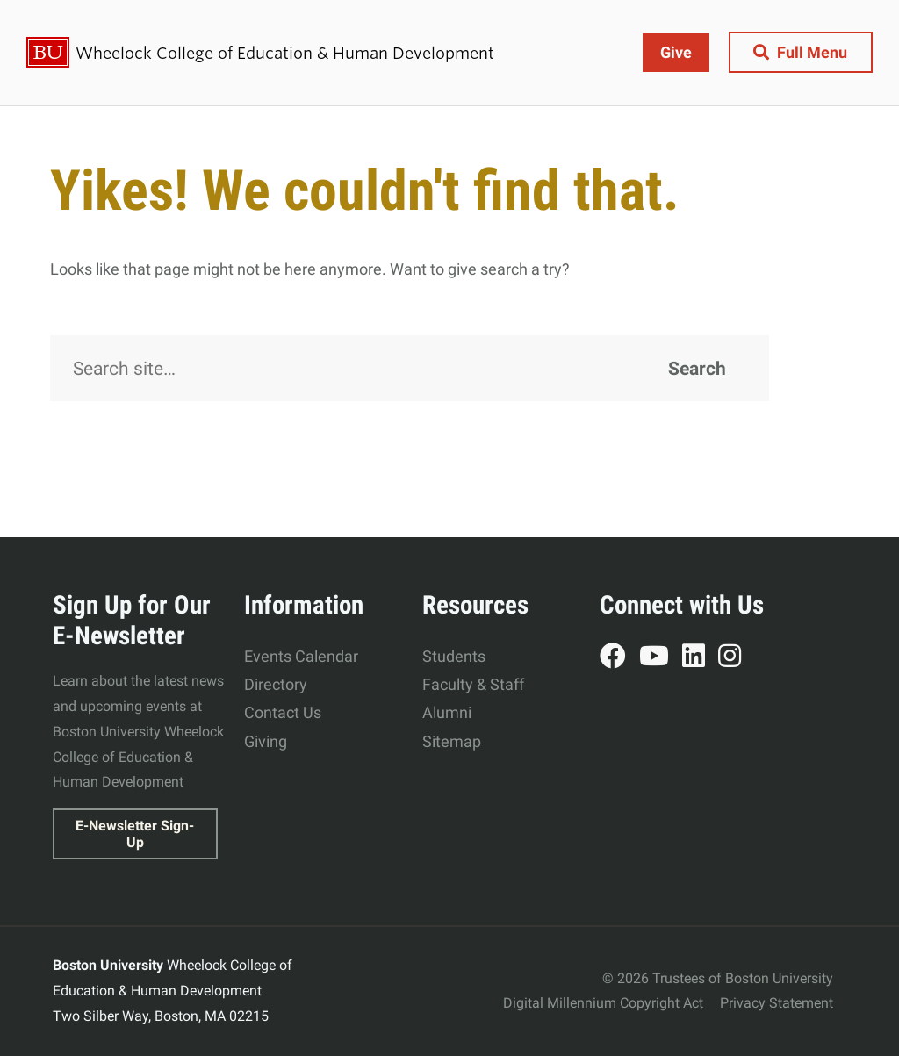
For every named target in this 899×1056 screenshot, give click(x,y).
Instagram (736, 658)
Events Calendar (301, 656)
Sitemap (451, 741)
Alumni (446, 712)
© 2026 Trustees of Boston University (717, 978)
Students (453, 656)
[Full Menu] (800, 52)
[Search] (409, 368)
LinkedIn (700, 658)
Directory (275, 684)
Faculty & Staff (473, 684)
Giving (265, 741)
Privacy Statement (776, 1003)
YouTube (660, 658)
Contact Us (282, 712)
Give (675, 52)
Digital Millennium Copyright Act (603, 1003)
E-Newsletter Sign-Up (135, 834)
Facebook (619, 658)
